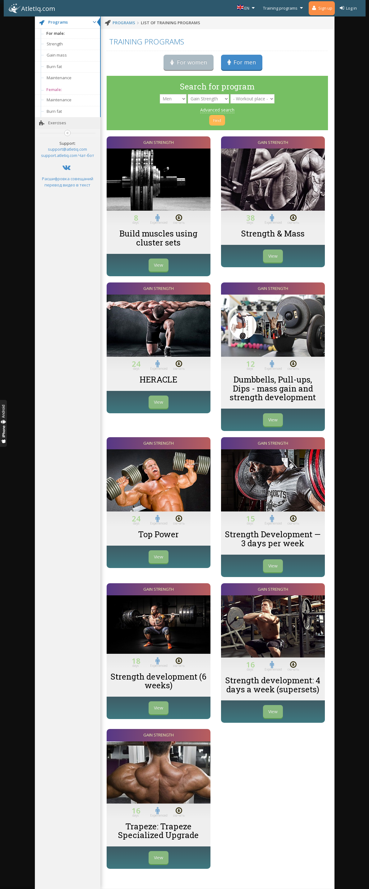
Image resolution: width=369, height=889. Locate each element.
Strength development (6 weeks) (158, 681)
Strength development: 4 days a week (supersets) (272, 684)
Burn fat (54, 66)
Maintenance (59, 77)
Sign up (321, 8)
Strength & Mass (273, 233)
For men (242, 62)
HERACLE (158, 379)
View (158, 265)
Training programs (284, 8)
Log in (348, 8)
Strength (55, 44)
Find (217, 120)
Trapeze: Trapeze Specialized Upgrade (158, 831)
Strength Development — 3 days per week (273, 538)
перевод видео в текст (67, 185)
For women (188, 62)
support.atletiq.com (59, 155)
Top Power (158, 534)
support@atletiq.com (67, 149)
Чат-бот (86, 155)
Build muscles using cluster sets (158, 238)
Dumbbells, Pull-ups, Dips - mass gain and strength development (273, 388)
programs (124, 22)
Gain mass (57, 55)
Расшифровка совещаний (67, 178)
